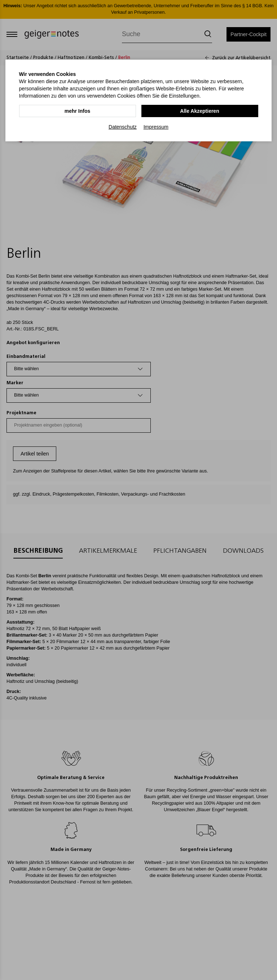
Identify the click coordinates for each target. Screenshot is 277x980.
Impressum (156, 127)
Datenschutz (123, 127)
